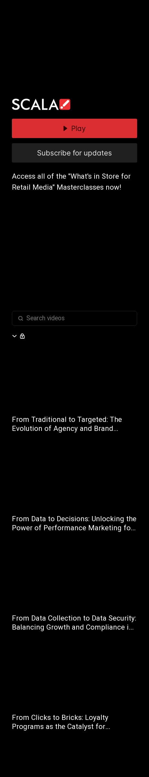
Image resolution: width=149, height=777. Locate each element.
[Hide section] (16, 336)
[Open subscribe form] (22, 336)
